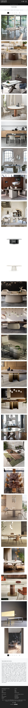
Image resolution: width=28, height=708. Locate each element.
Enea (14, 54)
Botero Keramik (14, 294)
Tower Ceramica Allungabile (14, 587)
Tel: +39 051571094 (11, 700)
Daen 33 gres (14, 187)
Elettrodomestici (4, 692)
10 (19, 12)
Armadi (3, 698)
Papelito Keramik (14, 374)
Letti (2, 695)
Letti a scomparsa (4, 696)
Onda (14, 507)
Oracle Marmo (14, 427)
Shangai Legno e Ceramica (14, 561)
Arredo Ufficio (16, 698)
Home (10, 4)
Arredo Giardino (17, 697)
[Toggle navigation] (26, 1)
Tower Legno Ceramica (14, 107)
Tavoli (17, 4)
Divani (15, 689)
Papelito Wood (14, 401)
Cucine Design (4, 689)
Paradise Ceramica (14, 27)
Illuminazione (16, 696)
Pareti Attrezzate (17, 692)
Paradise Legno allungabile (14, 534)
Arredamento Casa (14, 4)
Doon (14, 241)
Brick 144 (14, 161)
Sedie (2, 691)
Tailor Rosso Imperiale (14, 481)
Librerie (16, 691)
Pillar (14, 267)
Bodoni (14, 134)
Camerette (3, 697)
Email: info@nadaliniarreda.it (19, 700)
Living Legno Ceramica (14, 81)
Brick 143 (14, 614)
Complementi (16, 695)
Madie (15, 690)
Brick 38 (14, 641)
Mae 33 (14, 214)
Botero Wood (14, 321)
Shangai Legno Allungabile (14, 454)
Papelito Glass (14, 347)
